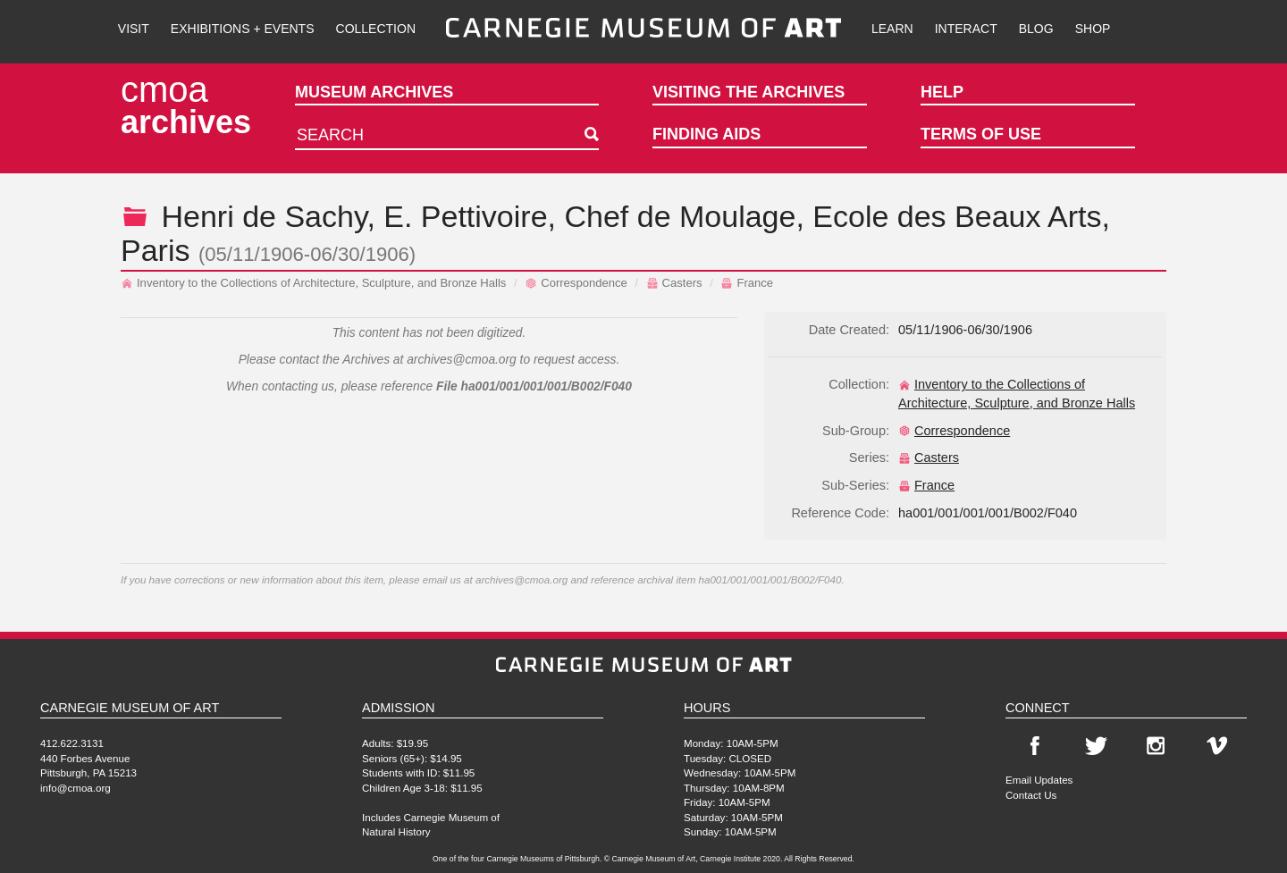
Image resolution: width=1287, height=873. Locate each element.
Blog (1036, 28)
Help (942, 92)
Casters (674, 283)
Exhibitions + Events (243, 28)
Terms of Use (981, 134)
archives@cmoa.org (462, 359)
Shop (1093, 28)
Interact (966, 28)
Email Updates (1038, 779)
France (746, 283)
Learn (892, 28)
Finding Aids (706, 134)
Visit (133, 28)
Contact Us (1030, 795)
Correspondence (576, 283)
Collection (376, 28)
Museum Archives (374, 92)
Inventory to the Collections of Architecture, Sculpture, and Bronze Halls (313, 283)
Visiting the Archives (748, 92)
